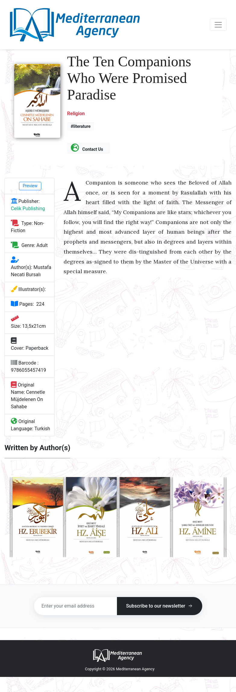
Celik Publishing (28, 208)
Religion (76, 113)
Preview (30, 185)
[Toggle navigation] (218, 25)
